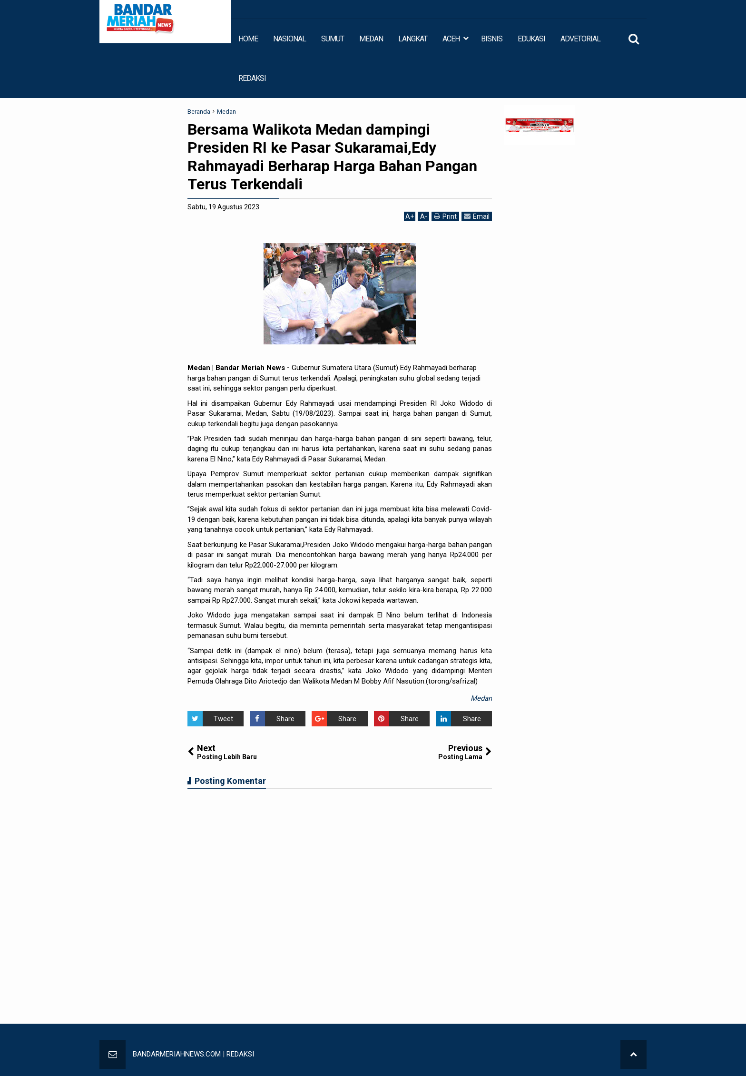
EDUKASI (531, 38)
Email (477, 216)
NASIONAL (289, 38)
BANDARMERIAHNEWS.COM (177, 1054)
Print (445, 216)
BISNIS (491, 38)
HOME (248, 38)
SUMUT (332, 38)
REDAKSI (252, 78)
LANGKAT (412, 38)
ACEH (451, 38)
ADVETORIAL (580, 38)
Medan (481, 698)
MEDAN (371, 38)
